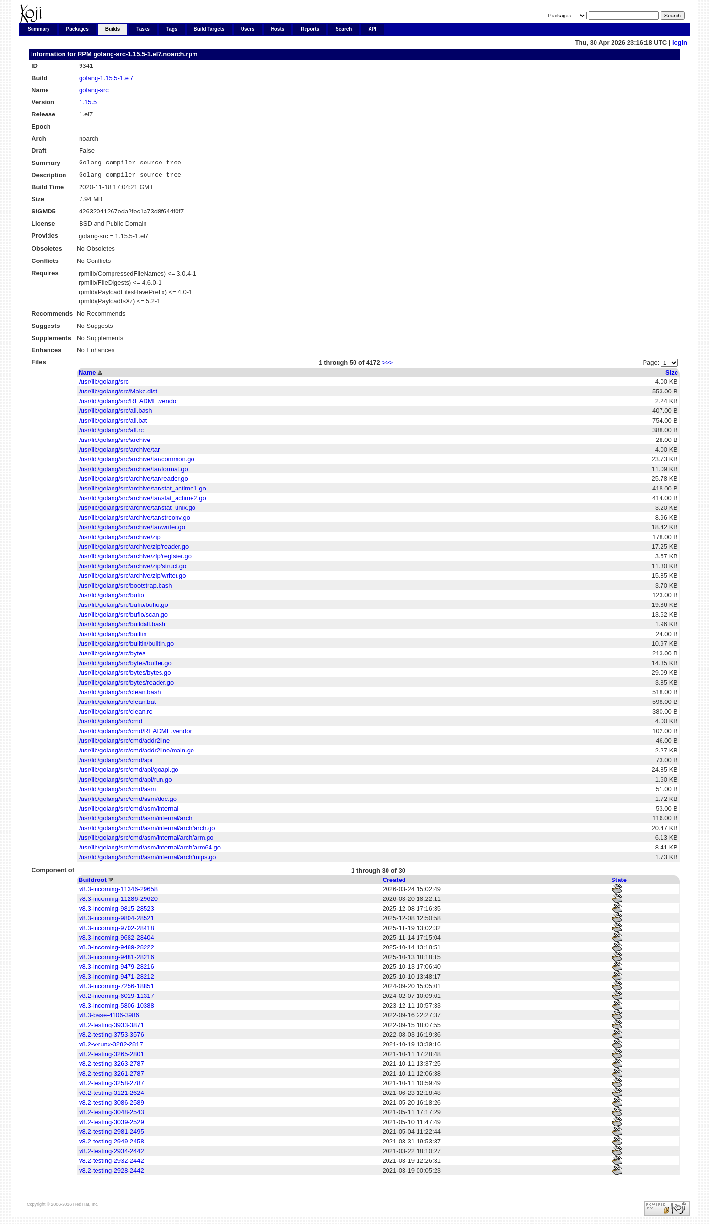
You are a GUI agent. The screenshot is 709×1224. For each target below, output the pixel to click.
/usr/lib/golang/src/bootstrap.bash (125, 588)
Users (248, 29)
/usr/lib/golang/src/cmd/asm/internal (128, 811)
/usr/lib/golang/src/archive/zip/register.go (135, 559)
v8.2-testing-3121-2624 (111, 1095)
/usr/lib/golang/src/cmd (110, 724)
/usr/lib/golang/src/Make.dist (118, 394)
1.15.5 (88, 102)
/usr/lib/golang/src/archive (114, 442)
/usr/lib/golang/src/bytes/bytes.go (125, 675)
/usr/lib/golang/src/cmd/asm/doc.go (128, 801)
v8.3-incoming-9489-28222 (116, 950)
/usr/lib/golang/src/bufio (111, 598)
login (679, 42)
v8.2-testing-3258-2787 (111, 1086)
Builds (112, 29)
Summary (39, 29)
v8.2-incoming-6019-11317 (116, 998)
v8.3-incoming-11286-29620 (118, 901)
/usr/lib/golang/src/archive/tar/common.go (136, 462)
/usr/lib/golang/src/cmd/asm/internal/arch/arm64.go (150, 850)
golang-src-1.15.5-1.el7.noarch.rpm (145, 54)
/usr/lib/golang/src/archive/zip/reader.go (134, 549)
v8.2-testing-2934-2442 (111, 1154)
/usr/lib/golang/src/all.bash (115, 413)
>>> (387, 365)
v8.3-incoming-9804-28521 (116, 921)
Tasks (143, 29)
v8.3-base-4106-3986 (109, 1018)
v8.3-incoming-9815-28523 (116, 911)
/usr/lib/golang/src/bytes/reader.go (126, 685)
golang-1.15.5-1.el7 (106, 78)
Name (87, 375)
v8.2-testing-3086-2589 (111, 1105)
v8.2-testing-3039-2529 (111, 1124)
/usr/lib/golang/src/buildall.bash (122, 627)
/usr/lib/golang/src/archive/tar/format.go (133, 471)
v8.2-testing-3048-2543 (111, 1115)
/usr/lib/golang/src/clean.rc (115, 714)
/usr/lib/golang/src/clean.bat (117, 704)
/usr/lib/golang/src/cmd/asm (117, 792)
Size (671, 375)
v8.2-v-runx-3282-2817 (111, 1047)
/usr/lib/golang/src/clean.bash (120, 695)
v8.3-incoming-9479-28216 (116, 969)
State (619, 882)
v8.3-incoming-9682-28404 (116, 940)
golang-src (94, 90)
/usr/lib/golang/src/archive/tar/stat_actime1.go (142, 491)
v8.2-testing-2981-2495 (111, 1134)
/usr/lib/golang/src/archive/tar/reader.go (133, 481)
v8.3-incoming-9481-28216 (116, 959)
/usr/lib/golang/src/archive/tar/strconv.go (134, 520)
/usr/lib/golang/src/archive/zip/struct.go (132, 568)
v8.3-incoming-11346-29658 (118, 892)
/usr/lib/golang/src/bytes (112, 656)
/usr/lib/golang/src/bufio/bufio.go (123, 607)
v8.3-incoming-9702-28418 (116, 930)
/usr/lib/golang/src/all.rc (111, 433)
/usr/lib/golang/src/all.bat (113, 423)
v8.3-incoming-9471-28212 (116, 979)
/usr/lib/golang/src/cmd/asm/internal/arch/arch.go (147, 830)
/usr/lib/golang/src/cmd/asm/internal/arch (135, 821)
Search (344, 29)
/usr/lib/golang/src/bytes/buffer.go (125, 665)
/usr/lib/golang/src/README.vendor (128, 404)
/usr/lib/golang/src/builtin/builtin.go (126, 646)
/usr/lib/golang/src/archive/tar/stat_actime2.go (142, 501)
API (372, 29)
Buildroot (93, 882)
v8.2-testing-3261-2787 (111, 1076)
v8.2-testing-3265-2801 (111, 1057)
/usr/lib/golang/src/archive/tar (119, 452)
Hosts (278, 29)
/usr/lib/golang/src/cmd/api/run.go (125, 782)
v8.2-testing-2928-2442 (111, 1173)
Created (393, 882)
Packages (77, 29)
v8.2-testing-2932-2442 (111, 1163)
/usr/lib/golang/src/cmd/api (115, 763)
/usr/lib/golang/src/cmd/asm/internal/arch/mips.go (147, 860)
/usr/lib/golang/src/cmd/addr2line (124, 743)
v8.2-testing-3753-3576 (111, 1037)
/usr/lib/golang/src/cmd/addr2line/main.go (136, 753)
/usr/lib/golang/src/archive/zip (120, 539)
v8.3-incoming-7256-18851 (116, 989)
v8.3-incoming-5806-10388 (116, 1008)
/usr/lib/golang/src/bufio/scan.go (123, 617)
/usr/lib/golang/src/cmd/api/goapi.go (128, 772)
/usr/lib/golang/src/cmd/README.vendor (135, 733)
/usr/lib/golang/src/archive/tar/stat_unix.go (137, 510)
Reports (310, 29)
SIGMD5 (44, 214)
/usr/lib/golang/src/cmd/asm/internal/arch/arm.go (146, 840)
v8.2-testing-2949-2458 (111, 1144)
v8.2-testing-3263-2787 (111, 1066)
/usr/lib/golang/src (104, 384)
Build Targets (209, 29)
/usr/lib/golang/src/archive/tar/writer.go (132, 530)
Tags (171, 29)
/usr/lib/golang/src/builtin (112, 636)
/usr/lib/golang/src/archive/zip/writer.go (132, 578)
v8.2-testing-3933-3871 (111, 1027)
